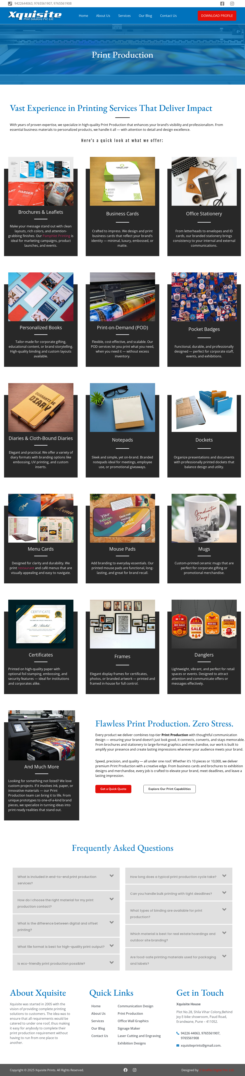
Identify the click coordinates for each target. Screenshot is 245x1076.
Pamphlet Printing (56, 236)
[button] (66, 879)
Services (124, 15)
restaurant (26, 568)
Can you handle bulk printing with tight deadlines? (171, 893)
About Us (103, 15)
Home (83, 15)
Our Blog (145, 15)
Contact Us (168, 15)
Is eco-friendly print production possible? (51, 963)
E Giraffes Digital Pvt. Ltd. (216, 1070)
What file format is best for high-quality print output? (61, 946)
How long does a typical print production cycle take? (173, 877)
